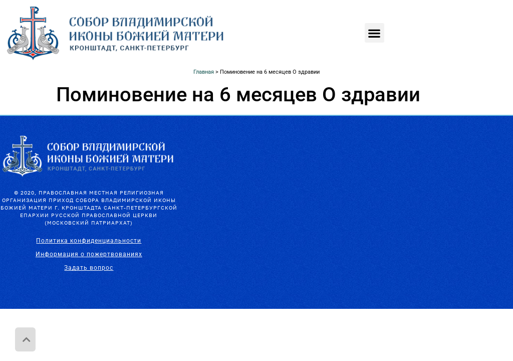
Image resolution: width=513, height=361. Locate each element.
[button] (374, 33)
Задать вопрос (88, 267)
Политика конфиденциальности (88, 240)
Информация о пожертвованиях (89, 254)
